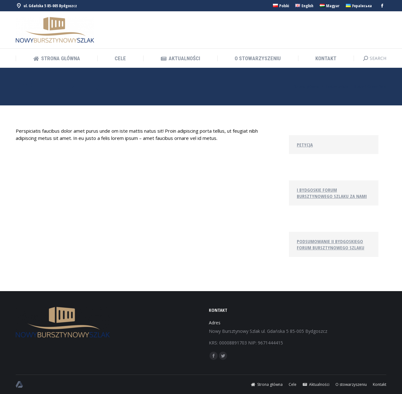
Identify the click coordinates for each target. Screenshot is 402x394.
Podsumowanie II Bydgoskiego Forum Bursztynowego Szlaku (330, 244)
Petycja (305, 144)
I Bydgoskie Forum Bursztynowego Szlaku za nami (332, 193)
